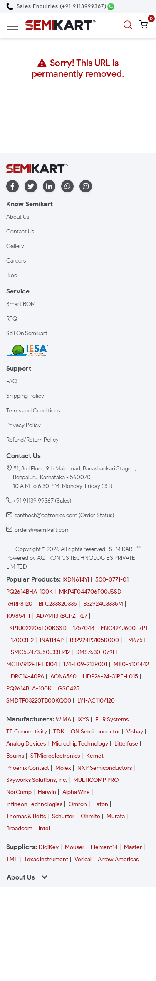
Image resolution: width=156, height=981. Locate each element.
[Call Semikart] (56, 6)
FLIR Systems (112, 719)
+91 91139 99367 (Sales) (42, 500)
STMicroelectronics (55, 755)
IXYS (83, 719)
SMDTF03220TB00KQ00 (38, 700)
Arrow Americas (118, 859)
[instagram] (86, 186)
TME (12, 859)
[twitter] (30, 186)
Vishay (134, 731)
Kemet (95, 755)
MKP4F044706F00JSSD (90, 591)
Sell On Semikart (26, 333)
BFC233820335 (58, 603)
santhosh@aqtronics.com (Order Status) (64, 515)
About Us (17, 216)
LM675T (135, 640)
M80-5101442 (131, 664)
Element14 (104, 847)
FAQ (11, 381)
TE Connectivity (26, 731)
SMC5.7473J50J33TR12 (40, 652)
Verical (83, 859)
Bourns (15, 755)
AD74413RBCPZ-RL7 (61, 615)
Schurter (63, 816)
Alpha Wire (76, 792)
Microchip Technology (80, 743)
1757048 (83, 628)
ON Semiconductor (95, 731)
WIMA (63, 719)
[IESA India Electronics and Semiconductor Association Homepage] (27, 350)
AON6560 (63, 676)
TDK (58, 731)
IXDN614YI (75, 579)
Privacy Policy (23, 425)
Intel (44, 828)
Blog (11, 275)
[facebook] (12, 186)
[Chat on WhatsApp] (110, 6)
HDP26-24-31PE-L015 (110, 676)
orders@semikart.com (42, 529)
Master (133, 847)
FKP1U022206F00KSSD (36, 628)
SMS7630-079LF (97, 652)
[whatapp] (67, 186)
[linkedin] (49, 186)
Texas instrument (46, 859)
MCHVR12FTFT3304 (31, 664)
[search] (129, 25)
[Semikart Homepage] (60, 25)
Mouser (74, 847)
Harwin (47, 792)
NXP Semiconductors (104, 767)
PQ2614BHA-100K (29, 591)
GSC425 (68, 688)
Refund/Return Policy (32, 439)
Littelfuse (126, 743)
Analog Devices (26, 743)
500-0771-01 (112, 579)
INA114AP (52, 640)
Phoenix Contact (27, 767)
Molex (63, 767)
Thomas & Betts (26, 816)
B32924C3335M (103, 603)
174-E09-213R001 (85, 664)
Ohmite (90, 816)
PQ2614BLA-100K (29, 688)
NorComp (19, 792)
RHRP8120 (19, 603)
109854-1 (18, 615)
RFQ (11, 318)
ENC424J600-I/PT (125, 628)
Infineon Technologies (34, 804)
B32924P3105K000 (94, 640)
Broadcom (19, 828)
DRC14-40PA (27, 676)
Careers (16, 260)
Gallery (15, 246)
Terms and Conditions (33, 410)
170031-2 (22, 640)
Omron (78, 804)
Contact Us (20, 231)
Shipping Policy (25, 395)
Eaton (100, 804)
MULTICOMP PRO (96, 780)
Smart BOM (21, 304)
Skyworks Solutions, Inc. (36, 780)
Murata (115, 816)
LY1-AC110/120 (96, 700)
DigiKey (49, 847)
